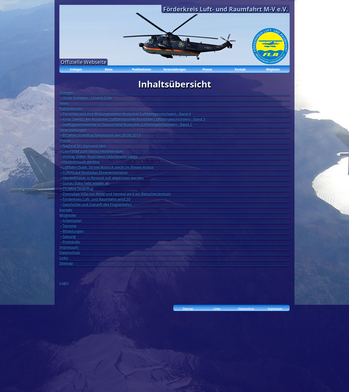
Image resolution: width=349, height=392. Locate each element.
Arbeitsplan (72, 220)
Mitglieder (273, 69)
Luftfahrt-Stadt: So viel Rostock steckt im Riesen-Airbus (108, 167)
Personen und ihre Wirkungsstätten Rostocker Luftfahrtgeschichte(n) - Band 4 (127, 113)
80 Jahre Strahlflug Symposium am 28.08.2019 (102, 135)
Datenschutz (69, 252)
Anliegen (76, 69)
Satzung (69, 236)
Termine (69, 225)
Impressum (68, 247)
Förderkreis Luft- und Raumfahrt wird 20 (96, 199)
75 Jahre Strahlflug (78, 188)
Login (64, 283)
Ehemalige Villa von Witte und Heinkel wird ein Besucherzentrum (117, 193)
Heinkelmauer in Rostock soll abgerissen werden (103, 177)
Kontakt (240, 69)
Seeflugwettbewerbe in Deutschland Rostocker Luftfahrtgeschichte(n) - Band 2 (127, 124)
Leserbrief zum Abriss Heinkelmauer (93, 151)
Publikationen (141, 69)
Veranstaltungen (174, 69)
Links (63, 257)
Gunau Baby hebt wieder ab (86, 183)
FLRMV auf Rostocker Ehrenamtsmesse (95, 172)
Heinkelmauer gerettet (81, 161)
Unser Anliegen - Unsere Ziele (87, 97)
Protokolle (71, 241)
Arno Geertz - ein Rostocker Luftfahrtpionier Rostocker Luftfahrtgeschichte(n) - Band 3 (134, 119)
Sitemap (66, 263)
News (108, 69)
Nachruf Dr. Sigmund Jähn (84, 145)
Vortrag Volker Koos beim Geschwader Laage (100, 156)
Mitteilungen (73, 231)
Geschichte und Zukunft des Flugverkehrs (97, 204)
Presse (207, 69)
